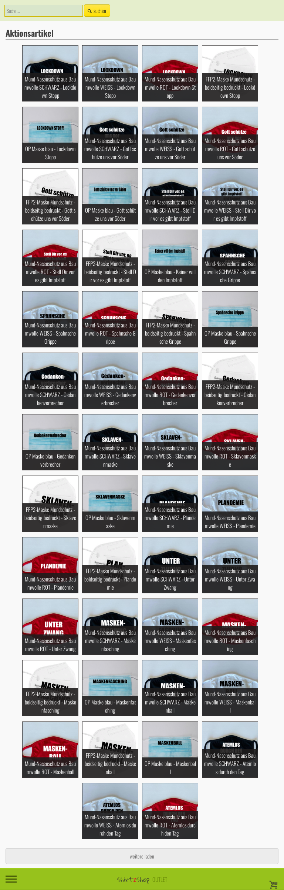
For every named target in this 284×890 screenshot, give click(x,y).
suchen (96, 10)
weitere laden (142, 856)
